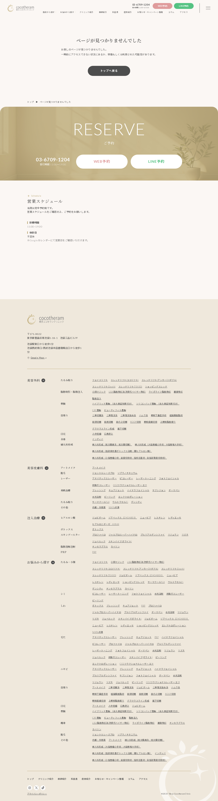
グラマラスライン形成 (103, 428)
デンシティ (136, 502)
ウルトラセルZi (120, 502)
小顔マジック (99, 391)
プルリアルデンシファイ (152, 534)
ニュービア (145, 517)
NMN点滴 (114, 507)
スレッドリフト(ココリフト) (124, 380)
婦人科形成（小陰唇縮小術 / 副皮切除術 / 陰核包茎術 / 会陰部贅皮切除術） (129, 458)
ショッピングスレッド (156, 386)
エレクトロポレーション (130, 497)
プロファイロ (99, 534)
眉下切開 (122, 428)
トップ (30, 102)
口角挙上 (108, 433)
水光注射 (96, 497)
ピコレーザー (126, 478)
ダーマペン (174, 490)
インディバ (97, 439)
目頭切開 (96, 422)
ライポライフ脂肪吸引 (160, 391)
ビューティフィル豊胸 (115, 410)
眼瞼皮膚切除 (150, 422)
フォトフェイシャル (169, 478)
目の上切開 (121, 422)
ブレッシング (99, 490)
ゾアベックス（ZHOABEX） (122, 517)
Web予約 (162, 6)
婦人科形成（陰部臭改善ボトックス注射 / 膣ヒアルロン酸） (122, 451)
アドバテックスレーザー (104, 478)
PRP (94, 552)
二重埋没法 (112, 415)
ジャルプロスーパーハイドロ (123, 534)
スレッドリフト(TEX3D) (130, 386)
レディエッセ (174, 517)
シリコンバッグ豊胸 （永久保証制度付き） (157, 403)
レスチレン (159, 517)
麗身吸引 (178, 391)
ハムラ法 (143, 415)
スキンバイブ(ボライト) (120, 541)
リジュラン (173, 534)
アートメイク (98, 467)
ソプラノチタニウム (127, 473)
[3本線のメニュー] (208, 8)
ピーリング (109, 497)
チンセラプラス (100, 546)
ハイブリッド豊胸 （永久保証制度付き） (112, 403)
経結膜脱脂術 (176, 415)
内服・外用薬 (99, 507)
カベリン (115, 546)
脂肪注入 (96, 398)
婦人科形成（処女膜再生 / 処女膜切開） (112, 444)
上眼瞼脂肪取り (168, 422)
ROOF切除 (135, 422)
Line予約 (183, 6)
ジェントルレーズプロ (103, 473)
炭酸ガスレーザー (101, 485)
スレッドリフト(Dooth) (103, 386)
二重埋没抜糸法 (128, 415)
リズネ (185, 534)
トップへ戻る (109, 70)
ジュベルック (98, 541)
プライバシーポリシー (37, 794)
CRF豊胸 (96, 410)
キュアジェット (116, 490)
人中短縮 (96, 433)
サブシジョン (159, 490)
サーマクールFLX (100, 502)
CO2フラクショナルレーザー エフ (130, 485)
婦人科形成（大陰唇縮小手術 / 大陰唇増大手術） (159, 444)
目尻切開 (108, 422)
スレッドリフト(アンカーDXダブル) (159, 380)
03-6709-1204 (141, 4)
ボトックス (97, 529)
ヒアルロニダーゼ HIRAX (105, 524)
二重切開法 (97, 415)
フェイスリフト (100, 380)
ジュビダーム (98, 517)
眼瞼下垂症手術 (158, 415)
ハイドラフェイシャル (138, 490)
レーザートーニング (146, 478)
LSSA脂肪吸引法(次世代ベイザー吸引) (127, 391)
